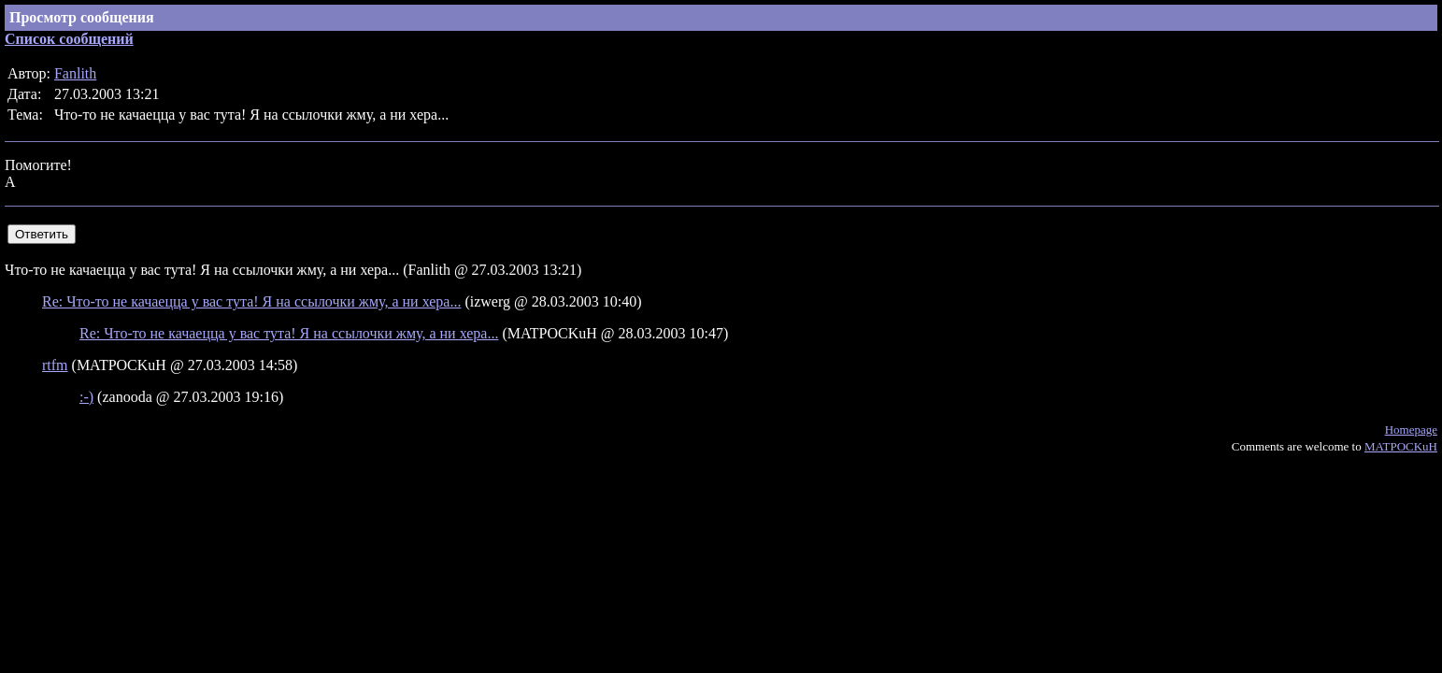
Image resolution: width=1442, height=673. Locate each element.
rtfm (55, 365)
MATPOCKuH (1400, 446)
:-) (86, 397)
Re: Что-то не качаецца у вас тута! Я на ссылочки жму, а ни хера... (251, 301)
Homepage (1411, 429)
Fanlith (75, 73)
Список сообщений (69, 39)
